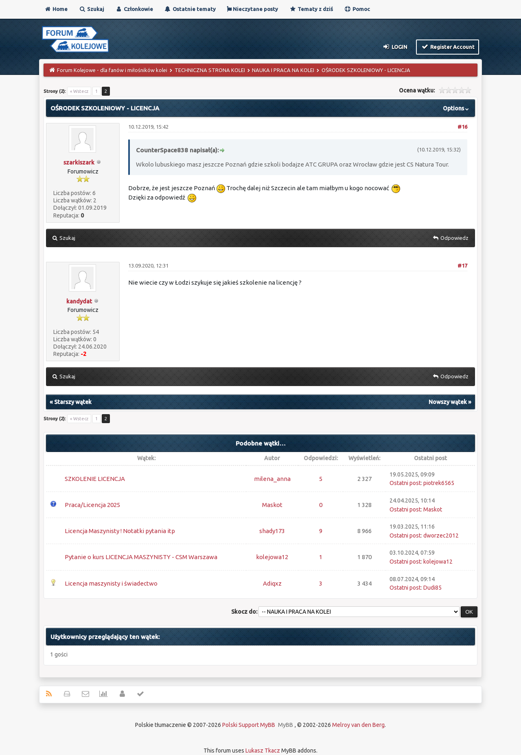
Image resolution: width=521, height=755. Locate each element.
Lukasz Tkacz (262, 750)
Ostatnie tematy (190, 9)
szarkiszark (78, 162)
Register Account (447, 46)
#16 (462, 126)
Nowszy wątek (448, 402)
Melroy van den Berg (358, 725)
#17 (462, 265)
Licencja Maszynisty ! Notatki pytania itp (120, 530)
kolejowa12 (272, 556)
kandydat (79, 301)
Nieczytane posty (252, 9)
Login (395, 46)
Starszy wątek (73, 402)
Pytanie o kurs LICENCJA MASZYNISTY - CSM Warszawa (141, 556)
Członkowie (134, 9)
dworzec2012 (441, 535)
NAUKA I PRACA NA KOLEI (283, 70)
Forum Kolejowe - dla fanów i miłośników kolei (112, 70)
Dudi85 (432, 587)
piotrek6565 (438, 483)
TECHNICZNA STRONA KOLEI (210, 70)
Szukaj (91, 9)
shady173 (272, 530)
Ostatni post (405, 483)
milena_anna (272, 478)
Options (457, 108)
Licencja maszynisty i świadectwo (111, 583)
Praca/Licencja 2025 (92, 504)
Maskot (272, 504)
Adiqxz (272, 583)
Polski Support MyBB (248, 725)
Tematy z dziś (311, 9)
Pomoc (357, 9)
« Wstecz (79, 91)
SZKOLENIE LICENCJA (95, 478)
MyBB (285, 725)
